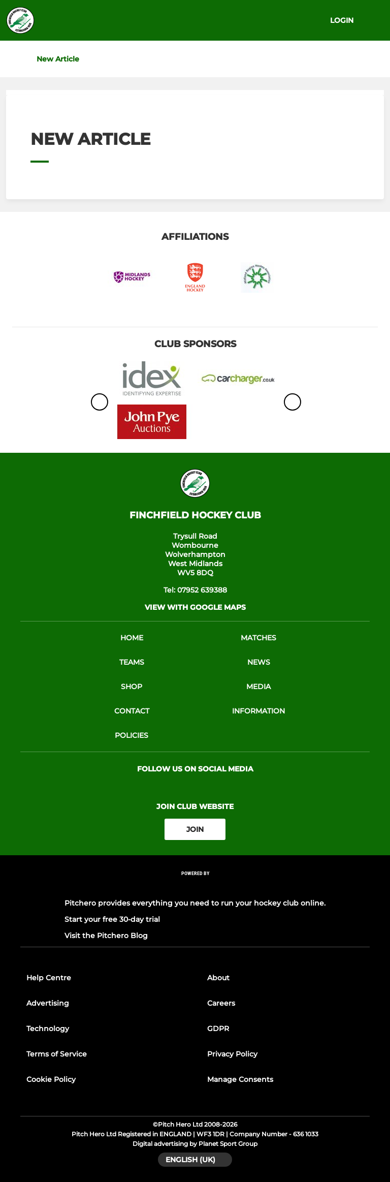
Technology (47, 1028)
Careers (221, 1003)
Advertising (47, 1003)
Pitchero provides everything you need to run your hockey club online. (195, 903)
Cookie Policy (51, 1079)
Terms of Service (56, 1054)
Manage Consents (240, 1079)
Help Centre (48, 977)
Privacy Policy (232, 1054)
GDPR (218, 1028)
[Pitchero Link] (195, 887)
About (218, 977)
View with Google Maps (195, 607)
